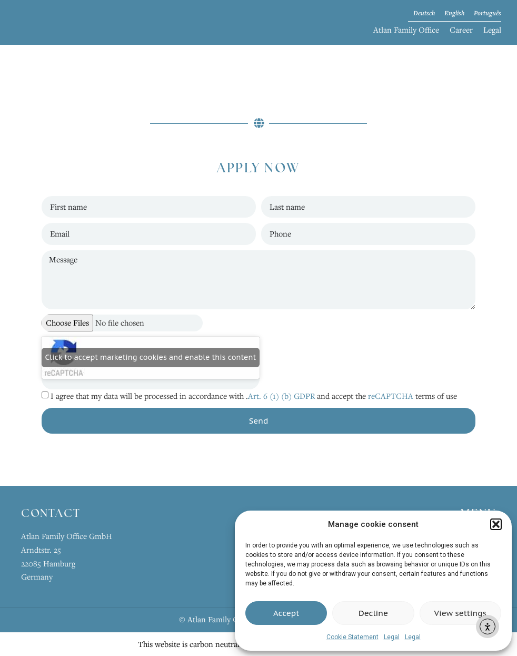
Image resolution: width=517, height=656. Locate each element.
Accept (286, 613)
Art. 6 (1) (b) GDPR (282, 395)
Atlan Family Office (406, 29)
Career (461, 29)
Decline (373, 613)
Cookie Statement (352, 637)
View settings (460, 613)
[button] (496, 524)
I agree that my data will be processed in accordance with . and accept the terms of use (254, 395)
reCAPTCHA (390, 395)
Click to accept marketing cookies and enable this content (150, 357)
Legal (392, 637)
